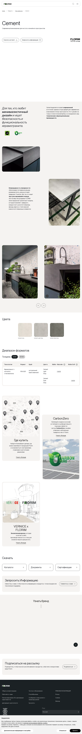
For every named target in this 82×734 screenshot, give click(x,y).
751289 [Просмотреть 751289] (59, 371)
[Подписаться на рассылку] (69, 667)
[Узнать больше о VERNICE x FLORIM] (21, 543)
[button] (38, 305)
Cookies (57, 697)
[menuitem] (15, 357)
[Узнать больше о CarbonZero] (61, 435)
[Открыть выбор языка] (61, 712)
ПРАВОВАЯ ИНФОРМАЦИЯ (63, 691)
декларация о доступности (10, 703)
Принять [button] (75, 730)
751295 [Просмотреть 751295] (73, 380)
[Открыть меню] (77, 4)
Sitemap (57, 701)
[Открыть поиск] (73, 4)
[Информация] (64, 364)
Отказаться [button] (62, 730)
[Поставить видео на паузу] (76, 645)
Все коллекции (19, 11)
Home (3, 11)
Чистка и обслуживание (35, 691)
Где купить (32, 703)
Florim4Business (33, 694)
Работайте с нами (7, 694)
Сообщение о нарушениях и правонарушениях (37, 698)
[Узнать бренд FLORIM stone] (41, 629)
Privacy (57, 694)
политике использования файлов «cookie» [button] (35, 723)
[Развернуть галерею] (5, 296)
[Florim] (8, 4)
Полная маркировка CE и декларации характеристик (13, 698)
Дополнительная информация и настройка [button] (17, 730)
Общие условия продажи (9, 691)
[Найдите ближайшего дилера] (21, 457)
